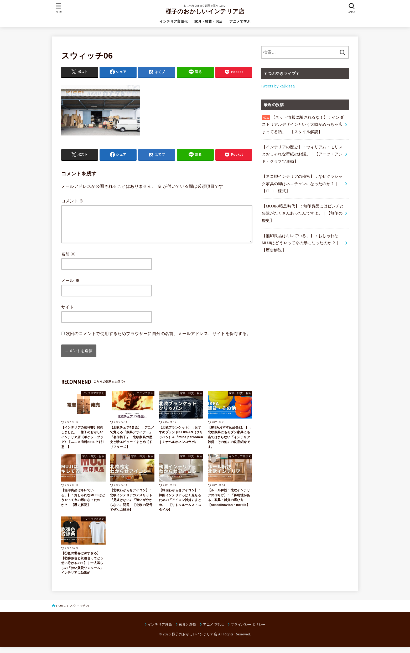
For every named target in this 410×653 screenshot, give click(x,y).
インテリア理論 (160, 631)
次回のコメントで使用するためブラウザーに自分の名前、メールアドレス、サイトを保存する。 (158, 339)
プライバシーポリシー (248, 631)
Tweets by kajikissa (278, 86)
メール (70, 286)
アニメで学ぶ (239, 21)
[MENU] (58, 8)
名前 (68, 260)
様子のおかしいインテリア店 (205, 11)
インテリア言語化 (173, 21)
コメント (72, 200)
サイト (67, 313)
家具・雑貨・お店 (208, 21)
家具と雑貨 (187, 631)
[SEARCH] (352, 8)
